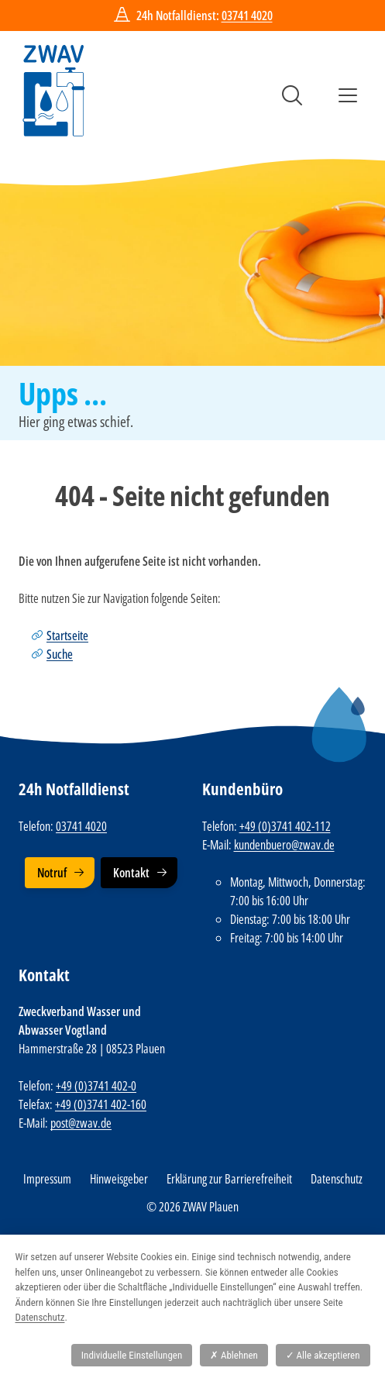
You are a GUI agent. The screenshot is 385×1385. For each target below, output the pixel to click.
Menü (347, 95)
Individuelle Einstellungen (131, 1355)
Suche (292, 95)
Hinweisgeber (119, 1178)
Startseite (67, 635)
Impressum (47, 1178)
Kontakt (131, 872)
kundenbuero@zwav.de (284, 844)
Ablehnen (234, 1355)
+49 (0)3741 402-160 (100, 1104)
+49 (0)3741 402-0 (96, 1085)
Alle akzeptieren (323, 1355)
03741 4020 (247, 15)
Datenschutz (337, 1178)
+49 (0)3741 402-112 (285, 826)
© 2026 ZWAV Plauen (192, 1206)
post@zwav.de (81, 1123)
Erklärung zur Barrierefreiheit (229, 1178)
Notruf (52, 872)
